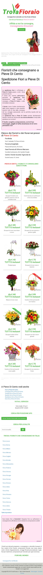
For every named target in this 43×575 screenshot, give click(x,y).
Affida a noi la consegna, (21, 24)
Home (3, 63)
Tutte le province (6, 512)
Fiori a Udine (6, 487)
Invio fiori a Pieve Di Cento (12, 399)
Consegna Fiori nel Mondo (10, 561)
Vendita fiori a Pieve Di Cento (13, 393)
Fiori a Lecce (6, 441)
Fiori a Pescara (7, 494)
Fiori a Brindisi (7, 460)
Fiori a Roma (6, 445)
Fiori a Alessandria (8, 464)
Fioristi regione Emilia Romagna (17, 63)
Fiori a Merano (7, 452)
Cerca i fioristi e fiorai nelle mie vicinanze (14, 418)
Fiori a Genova (7, 502)
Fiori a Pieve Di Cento (11, 389)
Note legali (34, 571)
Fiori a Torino (6, 498)
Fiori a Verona (7, 471)
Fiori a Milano (6, 448)
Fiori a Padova (7, 468)
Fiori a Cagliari (7, 456)
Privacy (22, 573)
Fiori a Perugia (7, 475)
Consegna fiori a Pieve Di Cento (14, 391)
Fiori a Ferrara (7, 479)
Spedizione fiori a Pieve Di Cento (14, 397)
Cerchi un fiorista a (21, 20)
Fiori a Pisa (6, 490)
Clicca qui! (21, 29)
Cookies (40, 571)
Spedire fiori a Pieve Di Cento (13, 395)
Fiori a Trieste (6, 509)
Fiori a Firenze (7, 483)
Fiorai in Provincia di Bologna (11, 65)
